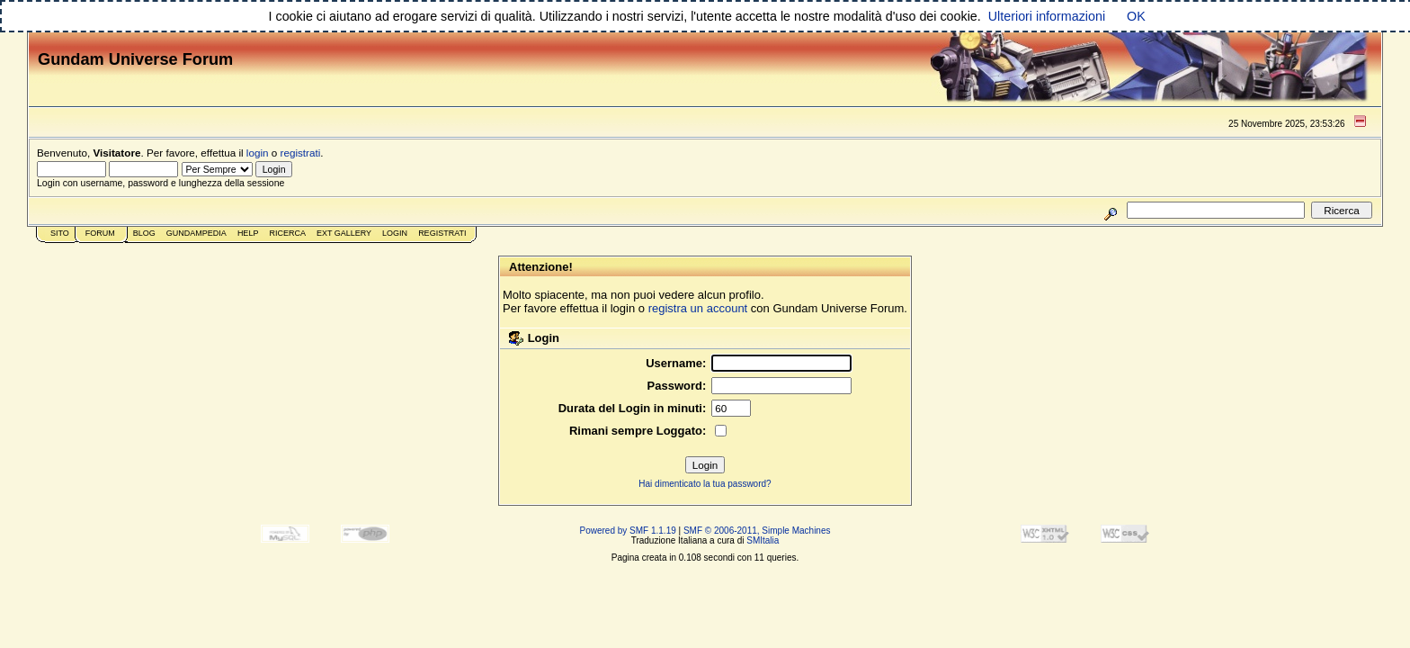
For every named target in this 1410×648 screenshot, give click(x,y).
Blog (144, 233)
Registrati (442, 233)
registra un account (698, 308)
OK (1136, 16)
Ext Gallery (344, 233)
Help (248, 233)
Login (394, 233)
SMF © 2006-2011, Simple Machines (757, 531)
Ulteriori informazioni (1046, 16)
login (257, 152)
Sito (59, 233)
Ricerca (287, 233)
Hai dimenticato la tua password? (704, 484)
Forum (100, 233)
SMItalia (762, 540)
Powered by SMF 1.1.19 (628, 531)
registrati (301, 152)
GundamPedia (196, 233)
